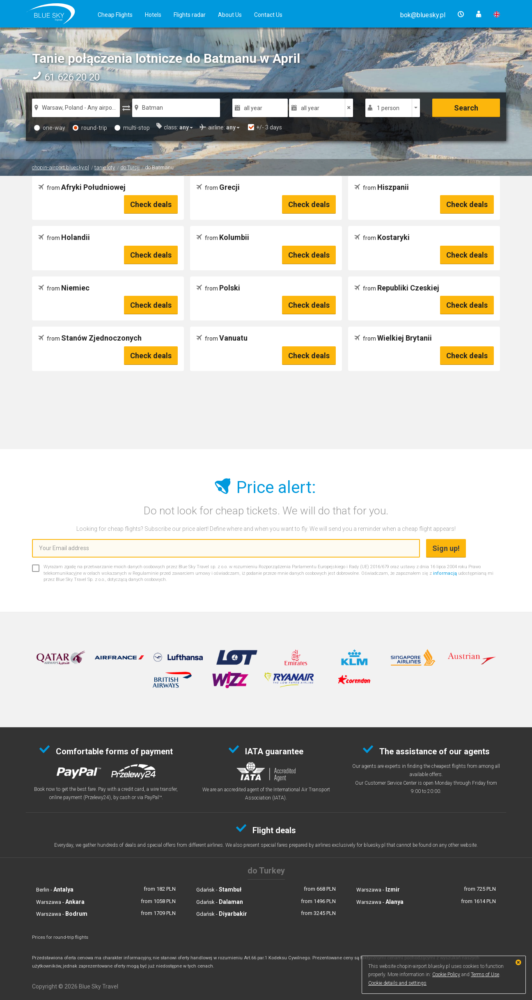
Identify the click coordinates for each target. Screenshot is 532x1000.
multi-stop (132, 127)
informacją (445, 573)
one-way (49, 127)
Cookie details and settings (397, 983)
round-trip (90, 127)
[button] (423, 15)
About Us (230, 15)
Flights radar (190, 15)
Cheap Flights (115, 15)
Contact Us (268, 15)
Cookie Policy (446, 974)
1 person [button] (388, 108)
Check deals (151, 204)
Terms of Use (485, 974)
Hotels (153, 15)
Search (466, 108)
